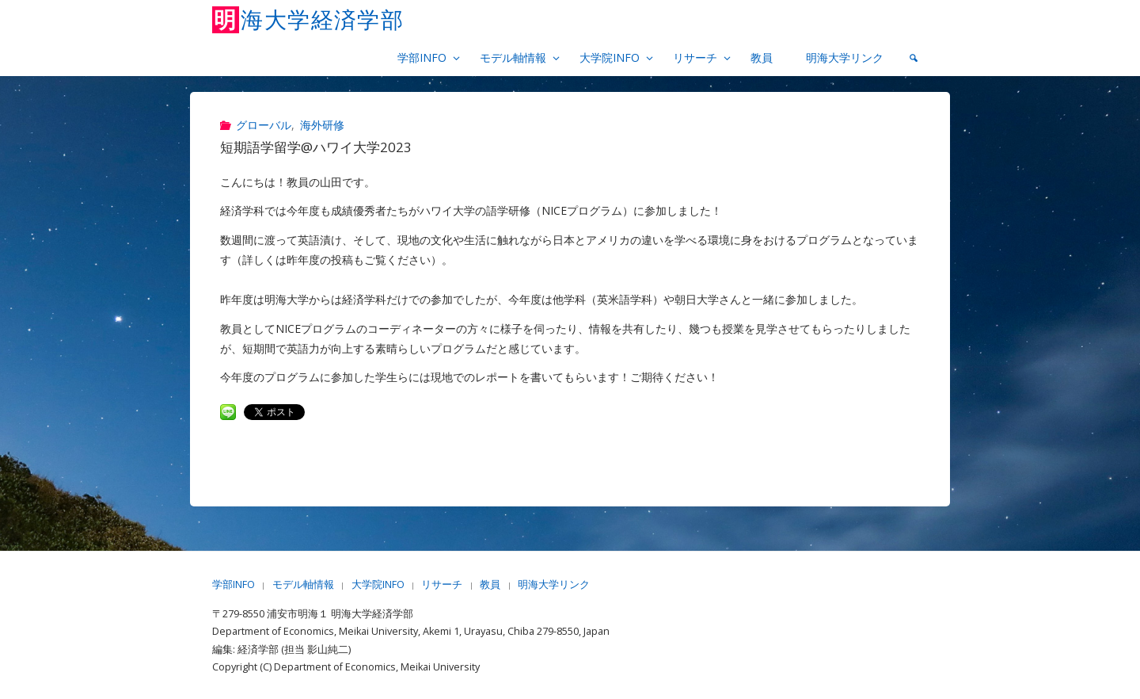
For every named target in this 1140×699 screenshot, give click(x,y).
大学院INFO (378, 584)
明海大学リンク (554, 584)
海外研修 (322, 124)
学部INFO (233, 584)
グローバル (263, 124)
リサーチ (441, 584)
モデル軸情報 (303, 584)
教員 (490, 584)
